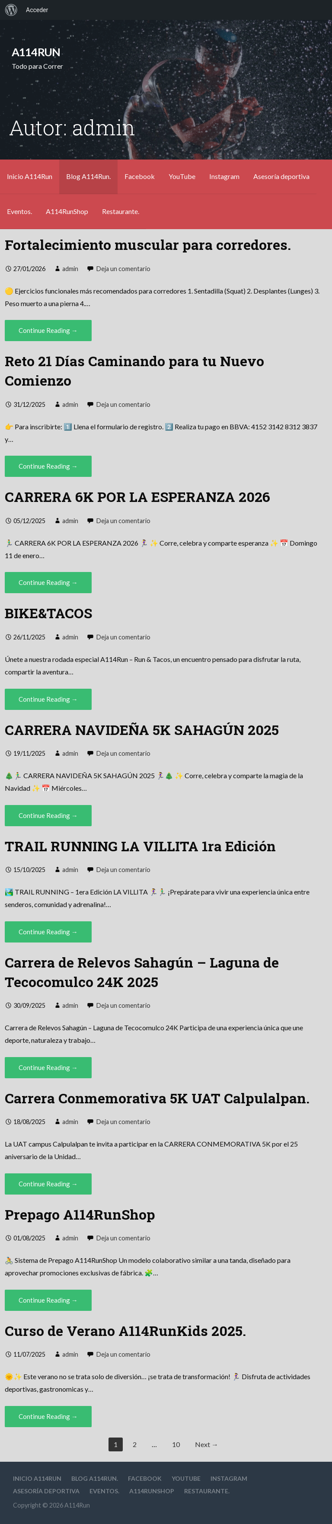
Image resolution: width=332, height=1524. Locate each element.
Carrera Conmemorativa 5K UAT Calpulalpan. (157, 1098)
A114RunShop (67, 211)
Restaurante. (120, 211)
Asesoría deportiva (281, 176)
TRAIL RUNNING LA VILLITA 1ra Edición (140, 846)
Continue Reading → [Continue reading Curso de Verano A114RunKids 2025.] (48, 1416)
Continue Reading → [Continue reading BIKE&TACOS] (48, 699)
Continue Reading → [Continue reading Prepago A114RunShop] (48, 1300)
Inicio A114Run (29, 176)
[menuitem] (11, 10)
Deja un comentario (123, 268)
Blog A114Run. (88, 176)
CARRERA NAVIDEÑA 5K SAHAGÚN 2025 (142, 729)
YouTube (182, 176)
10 (176, 1444)
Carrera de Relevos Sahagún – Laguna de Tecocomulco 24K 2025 (142, 972)
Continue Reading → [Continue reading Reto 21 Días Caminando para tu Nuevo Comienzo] (48, 466)
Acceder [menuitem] (37, 9)
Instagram (224, 176)
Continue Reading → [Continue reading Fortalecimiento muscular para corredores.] (48, 330)
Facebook (139, 176)
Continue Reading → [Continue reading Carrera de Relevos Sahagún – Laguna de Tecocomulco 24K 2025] (48, 1067)
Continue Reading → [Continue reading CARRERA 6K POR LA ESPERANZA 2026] (48, 582)
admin (70, 268)
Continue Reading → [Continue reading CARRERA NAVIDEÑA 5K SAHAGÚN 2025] (48, 815)
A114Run (36, 51)
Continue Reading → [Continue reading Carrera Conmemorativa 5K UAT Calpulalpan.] (48, 1184)
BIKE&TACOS (48, 613)
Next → (206, 1444)
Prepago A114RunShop (80, 1214)
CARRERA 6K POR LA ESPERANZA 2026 (137, 496)
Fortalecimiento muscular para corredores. (148, 244)
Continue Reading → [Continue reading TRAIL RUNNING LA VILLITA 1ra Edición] (48, 932)
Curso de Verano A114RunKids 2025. (125, 1330)
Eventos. (19, 211)
